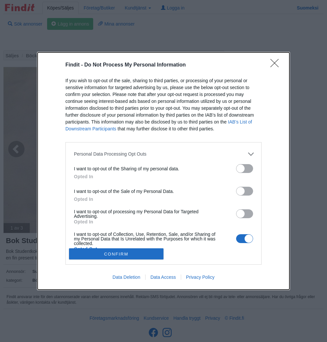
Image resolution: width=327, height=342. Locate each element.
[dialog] (163, 171)
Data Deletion (126, 277)
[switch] (244, 168)
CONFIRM (116, 254)
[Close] (276, 65)
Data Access (163, 277)
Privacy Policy (200, 277)
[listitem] (163, 154)
